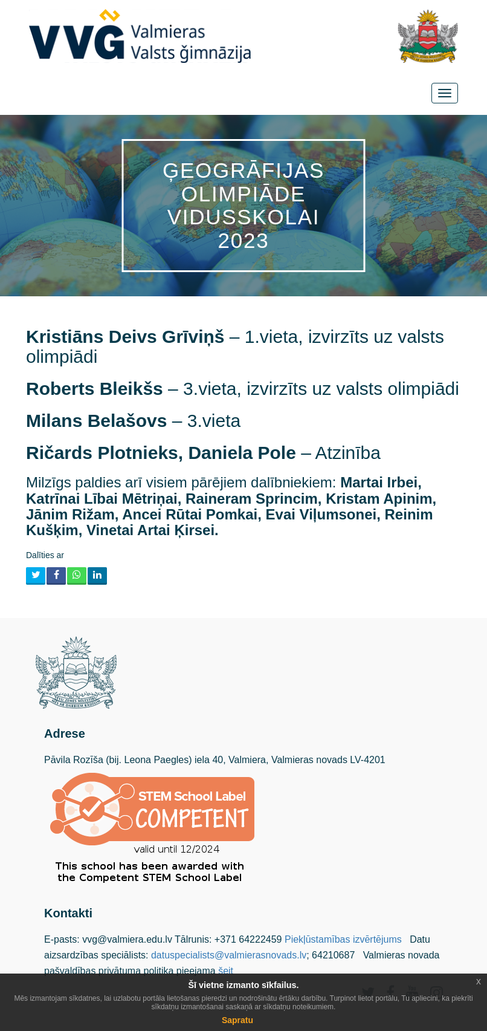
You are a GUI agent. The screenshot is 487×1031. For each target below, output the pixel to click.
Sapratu (237, 1020)
